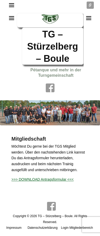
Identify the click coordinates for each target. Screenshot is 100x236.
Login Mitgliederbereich (77, 228)
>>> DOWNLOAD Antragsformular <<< (43, 179)
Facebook (50, 87)
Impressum (14, 228)
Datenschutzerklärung (43, 228)
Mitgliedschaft (29, 139)
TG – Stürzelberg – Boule (52, 46)
